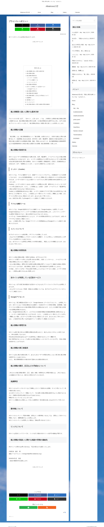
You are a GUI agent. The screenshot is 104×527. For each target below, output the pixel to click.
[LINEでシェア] (42, 25)
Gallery (74, 142)
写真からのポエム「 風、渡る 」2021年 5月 (83, 75)
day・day (76, 108)
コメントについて (32, 79)
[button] (62, 25)
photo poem (76, 119)
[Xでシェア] (13, 25)
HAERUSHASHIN (78, 116)
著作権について (30, 97)
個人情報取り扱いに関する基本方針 (35, 67)
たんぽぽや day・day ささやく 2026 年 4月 (83, 33)
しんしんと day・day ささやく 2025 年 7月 (83, 56)
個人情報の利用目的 (31, 81)
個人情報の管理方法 (31, 88)
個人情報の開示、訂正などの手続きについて (37, 93)
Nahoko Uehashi (78, 131)
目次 (35, 64)
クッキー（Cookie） (33, 74)
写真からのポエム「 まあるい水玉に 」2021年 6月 (83, 62)
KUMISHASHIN (77, 112)
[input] (84, 20)
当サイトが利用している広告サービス (36, 83)
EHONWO (76, 138)
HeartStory (76, 127)
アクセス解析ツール (33, 76)
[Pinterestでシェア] (52, 25)
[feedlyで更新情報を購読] (36, 505)
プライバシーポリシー (78, 157)
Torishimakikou (77, 134)
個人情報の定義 (30, 69)
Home (73, 100)
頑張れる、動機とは (78, 70)
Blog (73, 104)
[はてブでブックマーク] (32, 25)
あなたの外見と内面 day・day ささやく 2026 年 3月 (83, 46)
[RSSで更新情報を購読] (39, 505)
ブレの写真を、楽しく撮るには (81, 51)
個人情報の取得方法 (31, 72)
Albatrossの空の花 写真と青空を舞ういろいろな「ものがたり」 (84, 96)
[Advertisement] (38, 49)
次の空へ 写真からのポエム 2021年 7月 (83, 40)
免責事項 (28, 95)
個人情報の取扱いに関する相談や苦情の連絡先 (38, 102)
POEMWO (76, 123)
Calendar (74, 146)
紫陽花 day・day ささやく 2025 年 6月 (83, 67)
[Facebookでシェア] (23, 25)
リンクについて (30, 100)
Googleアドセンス (32, 86)
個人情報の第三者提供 (32, 90)
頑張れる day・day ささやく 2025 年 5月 (83, 81)
